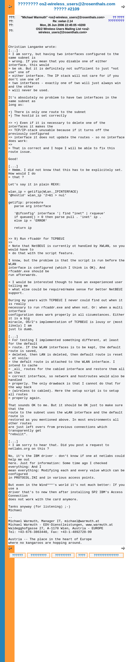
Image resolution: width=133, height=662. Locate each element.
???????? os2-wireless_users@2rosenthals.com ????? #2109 (66, 6)
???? (81, 656)
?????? (17, 656)
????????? (116, 20)
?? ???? (118, 17)
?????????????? (106, 656)
